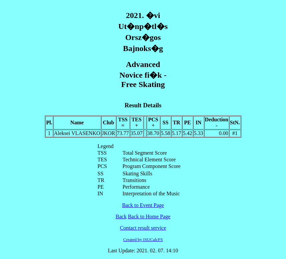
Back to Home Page (149, 216)
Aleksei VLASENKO (77, 133)
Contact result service (143, 228)
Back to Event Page (143, 205)
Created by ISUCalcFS (143, 239)
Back (121, 216)
